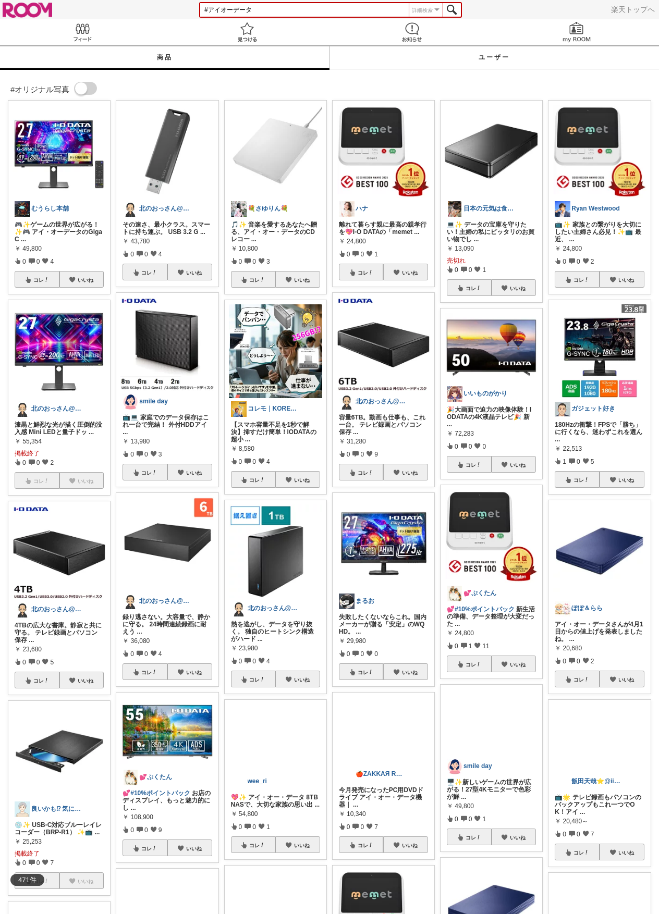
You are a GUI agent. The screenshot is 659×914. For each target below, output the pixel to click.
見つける (247, 32)
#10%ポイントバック (160, 793)
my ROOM (576, 32)
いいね (85, 279)
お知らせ (412, 32)
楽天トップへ (633, 9)
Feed (82, 32)
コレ (41, 279)
